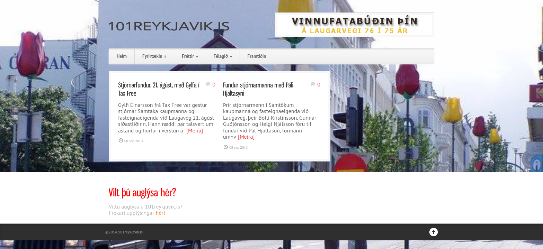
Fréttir (190, 56)
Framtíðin (257, 56)
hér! (160, 212)
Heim (122, 56)
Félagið (223, 56)
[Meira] (194, 130)
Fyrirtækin (154, 56)
